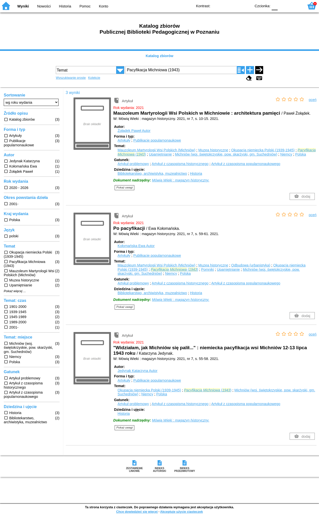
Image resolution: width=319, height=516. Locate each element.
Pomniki (207, 269)
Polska (300, 154)
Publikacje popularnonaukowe (157, 140)
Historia (65, 6)
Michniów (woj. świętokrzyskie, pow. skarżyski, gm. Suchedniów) (226, 154)
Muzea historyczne (213, 150)
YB (236, 5)
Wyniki (23, 6)
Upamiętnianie (160, 154)
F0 (274, 5)
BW (226, 5)
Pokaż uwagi (124, 187)
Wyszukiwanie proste (71, 78)
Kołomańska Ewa (136, 246)
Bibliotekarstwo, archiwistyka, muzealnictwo (152, 173)
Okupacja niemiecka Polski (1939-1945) (263, 150)
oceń (313, 100)
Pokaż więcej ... (15, 291)
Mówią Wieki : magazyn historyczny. (180, 180)
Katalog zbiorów (159, 56)
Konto (103, 6)
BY (246, 5)
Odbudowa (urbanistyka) (250, 265)
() (174, 269)
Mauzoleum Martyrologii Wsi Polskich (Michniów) (156, 150)
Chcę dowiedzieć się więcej (137, 512)
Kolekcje (94, 78)
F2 (294, 5)
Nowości (44, 6)
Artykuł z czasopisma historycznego (180, 164)
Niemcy (286, 154)
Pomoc (85, 6)
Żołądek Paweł (134, 131)
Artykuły (124, 140)
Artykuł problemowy (133, 164)
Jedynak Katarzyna (138, 371)
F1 (283, 5)
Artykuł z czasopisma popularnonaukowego (245, 164)
